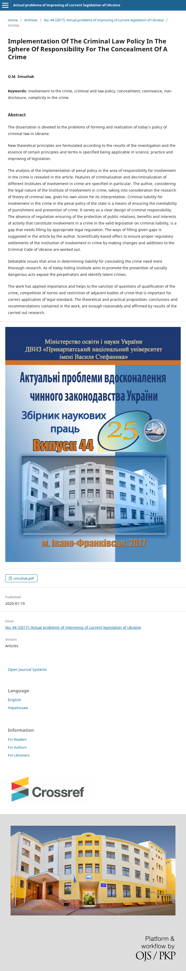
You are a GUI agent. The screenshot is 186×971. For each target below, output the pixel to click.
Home (13, 20)
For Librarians (19, 755)
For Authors (17, 747)
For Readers (17, 739)
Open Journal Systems (27, 669)
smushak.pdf (23, 578)
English (14, 699)
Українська (18, 707)
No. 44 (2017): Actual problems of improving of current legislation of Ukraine (104, 20)
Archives (30, 20)
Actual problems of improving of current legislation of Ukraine (66, 5)
